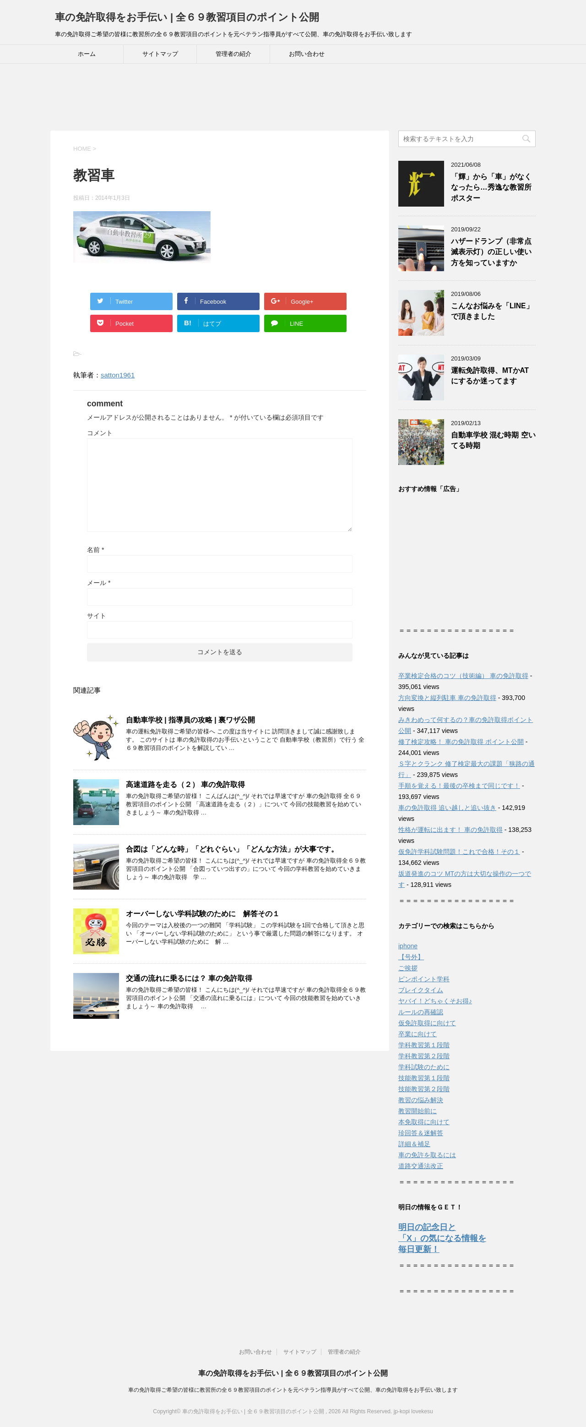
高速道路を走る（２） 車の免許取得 (185, 784)
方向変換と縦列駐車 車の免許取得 (447, 697)
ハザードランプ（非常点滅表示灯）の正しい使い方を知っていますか (491, 252)
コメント (100, 433)
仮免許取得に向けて (427, 1023)
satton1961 (118, 375)
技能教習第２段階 (424, 1089)
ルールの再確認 (420, 1012)
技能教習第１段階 (424, 1078)
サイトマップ (160, 53)
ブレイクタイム (420, 990)
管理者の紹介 (233, 53)
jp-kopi (402, 1411)
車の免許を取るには (427, 1155)
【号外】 (411, 957)
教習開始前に (417, 1111)
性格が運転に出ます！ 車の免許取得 (450, 829)
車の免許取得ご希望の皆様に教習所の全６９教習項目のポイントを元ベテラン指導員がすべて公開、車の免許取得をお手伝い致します (293, 1390)
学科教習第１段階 (424, 1045)
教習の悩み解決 (420, 1100)
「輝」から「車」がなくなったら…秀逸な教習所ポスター (491, 187)
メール (98, 582)
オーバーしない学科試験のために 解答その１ (203, 914)
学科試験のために (424, 1067)
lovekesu (422, 1411)
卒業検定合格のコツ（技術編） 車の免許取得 (463, 675)
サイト (96, 615)
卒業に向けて (417, 1034)
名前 (95, 549)
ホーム (87, 53)
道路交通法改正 (420, 1166)
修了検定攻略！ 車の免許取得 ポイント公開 (461, 741)
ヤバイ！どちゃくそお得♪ (435, 1001)
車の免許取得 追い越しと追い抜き (447, 807)
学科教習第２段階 (424, 1056)
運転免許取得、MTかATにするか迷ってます (490, 375)
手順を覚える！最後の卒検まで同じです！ (459, 785)
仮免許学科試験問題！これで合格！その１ (459, 851)
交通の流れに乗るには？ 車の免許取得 (189, 978)
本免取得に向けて (424, 1122)
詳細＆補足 (414, 1144)
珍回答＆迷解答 (420, 1133)
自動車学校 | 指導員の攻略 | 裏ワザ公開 (190, 720)
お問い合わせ (307, 53)
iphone (408, 946)
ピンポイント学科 (424, 979)
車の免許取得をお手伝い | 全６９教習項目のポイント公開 (187, 17)
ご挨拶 (408, 968)
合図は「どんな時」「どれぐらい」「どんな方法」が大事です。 (232, 849)
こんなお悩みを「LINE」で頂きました (492, 311)
